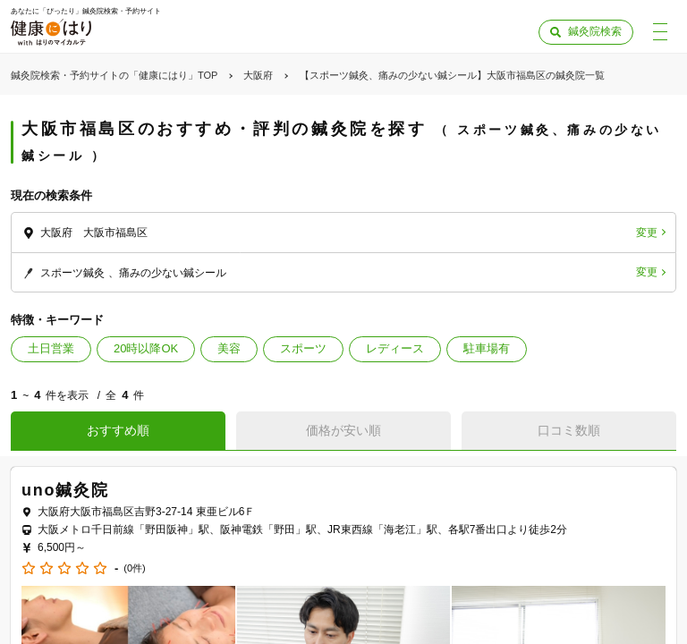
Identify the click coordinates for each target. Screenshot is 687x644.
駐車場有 (486, 348)
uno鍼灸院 (65, 490)
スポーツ (303, 348)
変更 (646, 232)
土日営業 (51, 348)
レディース (395, 348)
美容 (229, 348)
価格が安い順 (343, 430)
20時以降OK (146, 348)
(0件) (134, 568)
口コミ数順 (569, 430)
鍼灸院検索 (595, 31)
